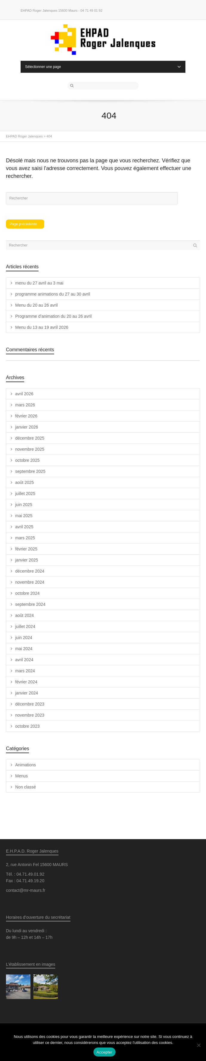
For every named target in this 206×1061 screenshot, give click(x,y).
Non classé (25, 787)
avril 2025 (24, 526)
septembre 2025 (30, 471)
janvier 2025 (26, 560)
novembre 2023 (29, 715)
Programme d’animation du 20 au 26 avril (53, 316)
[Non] (199, 1045)
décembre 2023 (29, 704)
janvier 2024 (26, 693)
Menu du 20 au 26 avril (36, 305)
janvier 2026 (26, 427)
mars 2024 (25, 670)
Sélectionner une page (103, 67)
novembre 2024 (29, 582)
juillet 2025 (25, 493)
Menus (21, 776)
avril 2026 (24, 393)
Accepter (104, 1052)
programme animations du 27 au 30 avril (52, 294)
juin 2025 (23, 504)
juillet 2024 (25, 626)
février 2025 (26, 549)
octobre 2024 (27, 593)
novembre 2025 (29, 449)
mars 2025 (25, 537)
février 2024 (26, 681)
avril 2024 (24, 659)
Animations (25, 764)
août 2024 (24, 615)
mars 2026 (25, 404)
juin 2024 (23, 637)
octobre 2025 (27, 460)
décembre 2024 (29, 571)
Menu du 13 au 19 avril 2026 (41, 327)
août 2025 (24, 482)
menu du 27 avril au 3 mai (39, 283)
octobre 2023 (27, 726)
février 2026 (26, 416)
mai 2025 (24, 515)
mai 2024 (24, 648)
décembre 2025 (29, 438)
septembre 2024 (30, 604)
